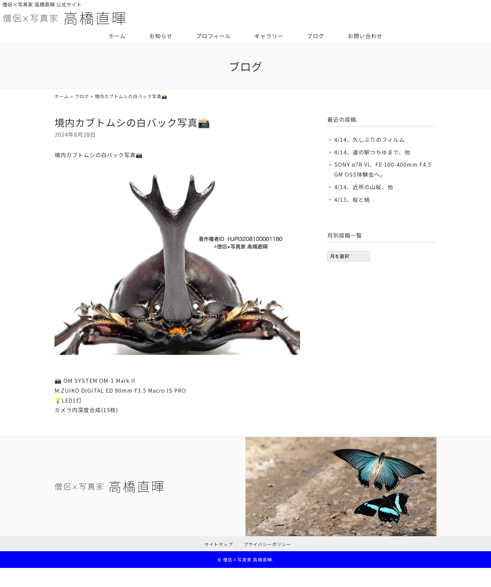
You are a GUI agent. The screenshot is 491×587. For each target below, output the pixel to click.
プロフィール (213, 36)
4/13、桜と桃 (352, 199)
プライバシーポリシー (267, 544)
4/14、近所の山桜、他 (363, 187)
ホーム (117, 36)
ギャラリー (268, 36)
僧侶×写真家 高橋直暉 (247, 559)
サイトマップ (218, 544)
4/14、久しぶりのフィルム (369, 139)
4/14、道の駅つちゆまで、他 (372, 152)
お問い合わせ (365, 36)
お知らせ (161, 36)
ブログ (315, 36)
